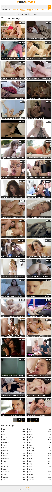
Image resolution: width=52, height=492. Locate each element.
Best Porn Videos (26, 10)
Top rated (27, 14)
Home (17, 14)
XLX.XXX (14, 9)
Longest (34, 14)
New (21, 14)
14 (28, 420)
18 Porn (36, 9)
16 (37, 420)
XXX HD (31, 9)
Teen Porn (26, 9)
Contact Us (26, 487)
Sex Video (47, 9)
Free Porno (41, 9)
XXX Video (20, 9)
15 (32, 420)
